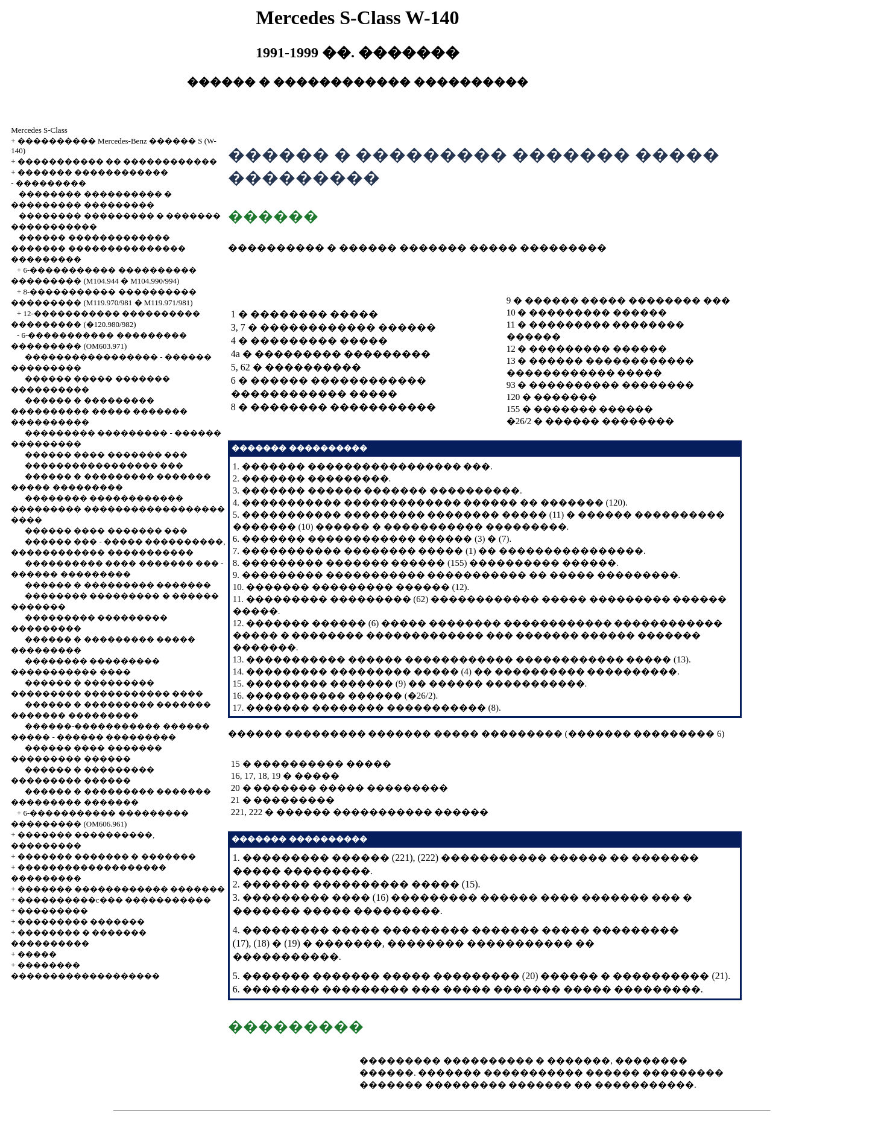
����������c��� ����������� (114, 899)
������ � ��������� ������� (118, 584)
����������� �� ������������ (117, 161)
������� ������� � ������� (106, 856)
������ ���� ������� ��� (106, 454)
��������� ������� (81, 921)
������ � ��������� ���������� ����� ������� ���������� (99, 411)
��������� (51, 183)
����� (37, 954)
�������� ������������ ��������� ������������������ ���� (117, 509)
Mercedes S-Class (39, 130)
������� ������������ (92, 172)
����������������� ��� (104, 465)
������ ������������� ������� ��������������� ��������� (98, 248)
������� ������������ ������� (121, 889)
